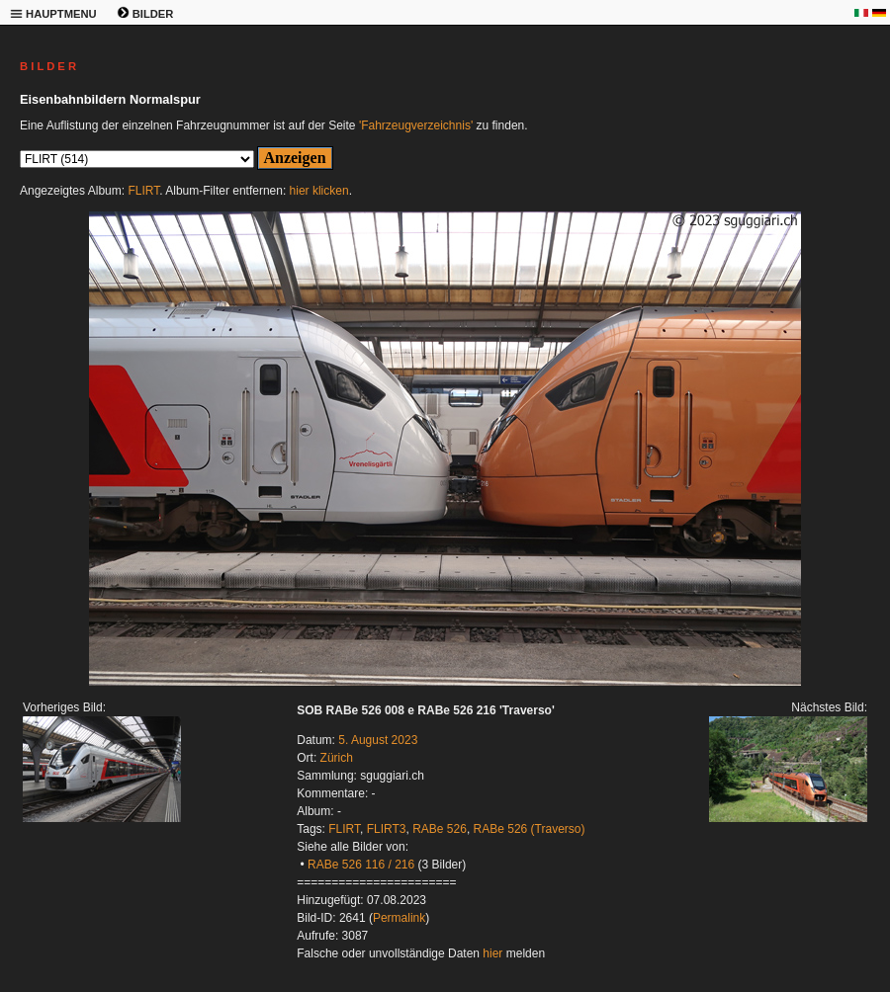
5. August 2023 (377, 740)
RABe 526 (439, 829)
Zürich (336, 758)
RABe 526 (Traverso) (529, 829)
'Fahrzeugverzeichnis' (416, 125)
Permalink (399, 918)
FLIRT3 (386, 829)
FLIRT (143, 191)
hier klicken (319, 191)
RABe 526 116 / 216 (361, 864)
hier (492, 953)
